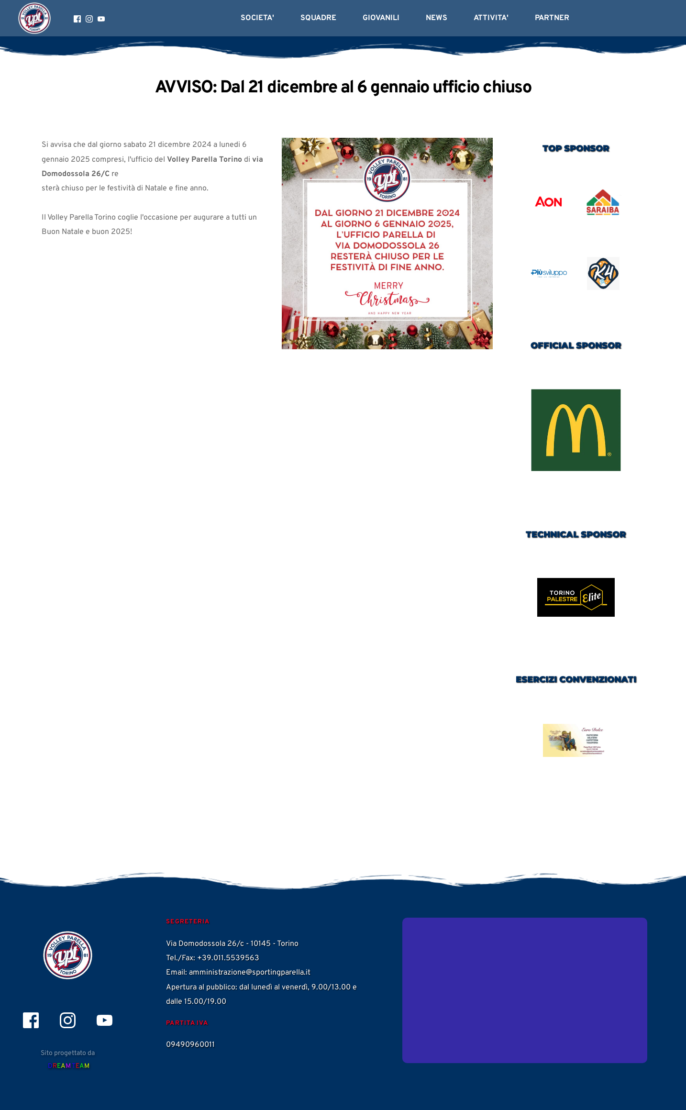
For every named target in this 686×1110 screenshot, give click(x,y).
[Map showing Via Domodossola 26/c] (524, 990)
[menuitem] (257, 18)
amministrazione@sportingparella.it (249, 972)
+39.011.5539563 (228, 958)
